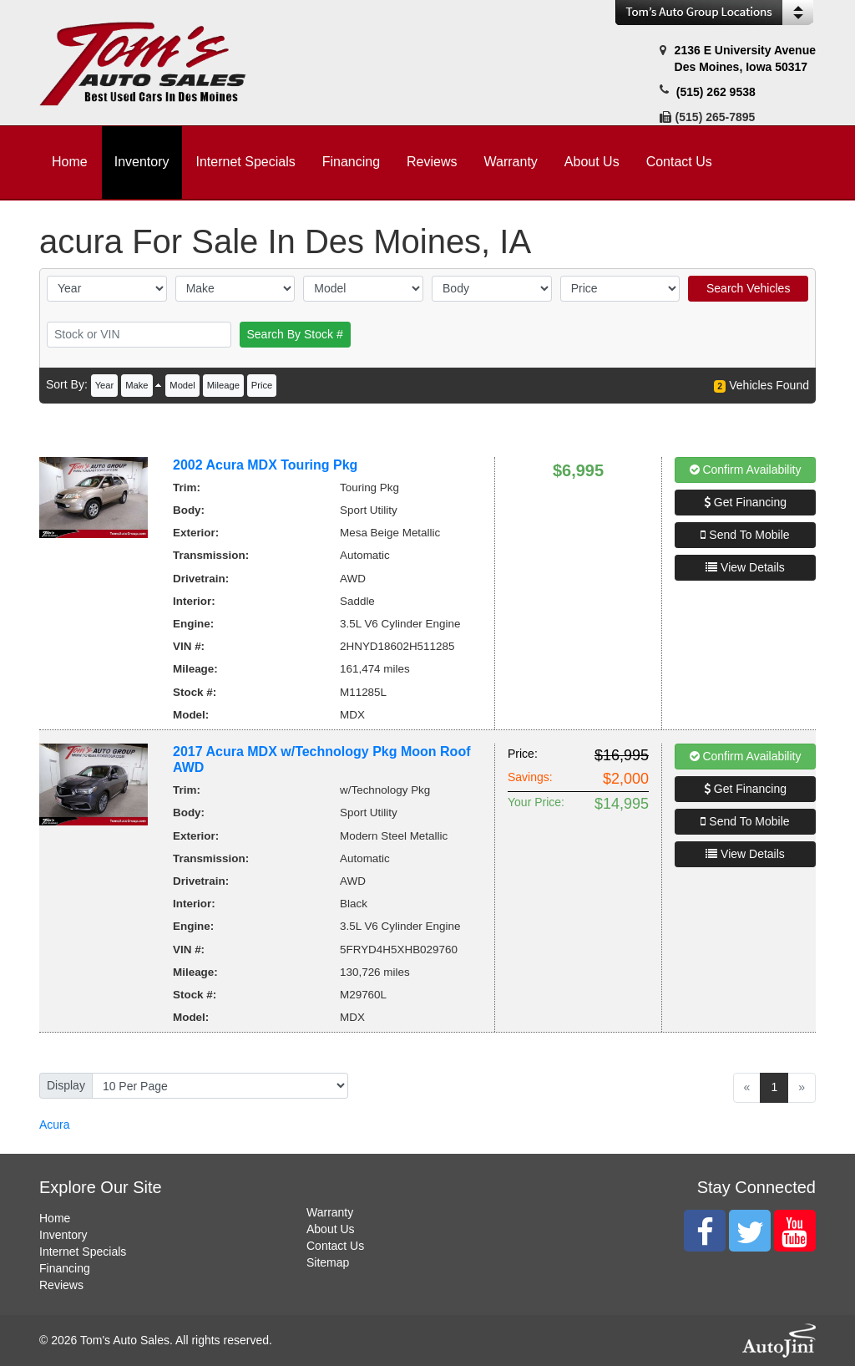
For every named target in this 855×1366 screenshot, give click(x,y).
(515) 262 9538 (716, 92)
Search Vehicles (748, 288)
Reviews (61, 1285)
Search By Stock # (295, 334)
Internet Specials (82, 1251)
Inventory (63, 1235)
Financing (64, 1268)
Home (54, 1218)
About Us (330, 1229)
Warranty (329, 1212)
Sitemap (327, 1262)
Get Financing (745, 502)
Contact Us (335, 1245)
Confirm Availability (746, 469)
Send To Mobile (745, 534)
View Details (745, 567)
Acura (54, 1124)
